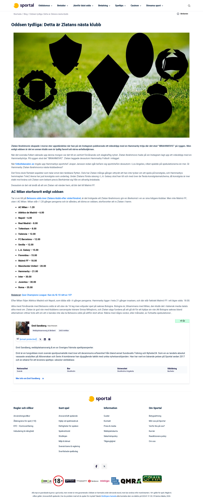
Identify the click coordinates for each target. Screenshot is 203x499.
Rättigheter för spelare (68, 426)
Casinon (135, 5)
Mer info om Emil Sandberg (30, 378)
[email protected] (28, 339)
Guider (107, 416)
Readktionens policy (157, 436)
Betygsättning (155, 416)
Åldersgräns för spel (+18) (25, 421)
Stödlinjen (63, 436)
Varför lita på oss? (157, 426)
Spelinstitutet (64, 431)
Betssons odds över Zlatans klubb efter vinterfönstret (54, 198)
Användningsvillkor (22, 416)
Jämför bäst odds (82, 5)
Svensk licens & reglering (69, 446)
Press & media (110, 426)
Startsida (18, 14)
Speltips (119, 5)
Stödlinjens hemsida (108, 496)
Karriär (152, 431)
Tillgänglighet (109, 441)
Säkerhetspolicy (111, 436)
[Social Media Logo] (96, 466)
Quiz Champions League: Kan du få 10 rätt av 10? (47, 295)
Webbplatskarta (111, 431)
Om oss (152, 441)
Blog (26, 14)
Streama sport (153, 5)
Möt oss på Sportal (157, 421)
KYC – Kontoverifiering (23, 426)
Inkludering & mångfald (24, 431)
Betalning (103, 5)
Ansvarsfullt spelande (68, 416)
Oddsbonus (44, 5)
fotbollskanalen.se (24, 164)
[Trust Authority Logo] (70, 481)
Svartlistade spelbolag (68, 451)
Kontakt (107, 421)
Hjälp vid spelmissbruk (68, 421)
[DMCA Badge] (46, 481)
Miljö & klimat (64, 441)
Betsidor (61, 5)
